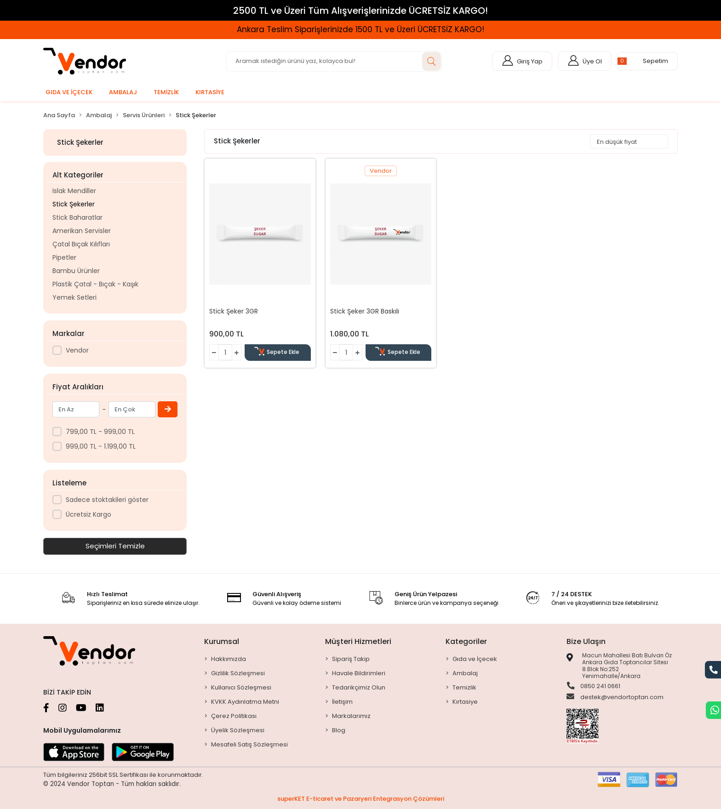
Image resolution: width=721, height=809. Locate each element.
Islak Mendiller (74, 190)
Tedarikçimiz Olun (358, 687)
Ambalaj (465, 673)
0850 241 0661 (593, 686)
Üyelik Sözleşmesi (237, 730)
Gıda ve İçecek (474, 659)
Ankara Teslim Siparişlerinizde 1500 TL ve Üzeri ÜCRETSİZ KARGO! (360, 29)
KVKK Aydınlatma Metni (245, 701)
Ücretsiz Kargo (88, 514)
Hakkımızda (228, 659)
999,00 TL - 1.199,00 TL (101, 446)
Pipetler (64, 257)
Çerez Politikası (234, 716)
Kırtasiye (465, 701)
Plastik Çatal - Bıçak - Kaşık (95, 284)
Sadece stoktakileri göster (107, 499)
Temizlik (464, 687)
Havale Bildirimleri (358, 673)
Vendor (77, 350)
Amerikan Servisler (81, 230)
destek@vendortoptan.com (615, 697)
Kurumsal (221, 641)
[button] (647, 61)
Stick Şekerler (73, 204)
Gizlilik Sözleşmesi (238, 673)
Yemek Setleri (74, 297)
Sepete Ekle (278, 352)
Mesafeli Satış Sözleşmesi (249, 744)
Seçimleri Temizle (115, 546)
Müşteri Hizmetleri (358, 641)
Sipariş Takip (351, 659)
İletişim (342, 701)
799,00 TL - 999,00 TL (100, 431)
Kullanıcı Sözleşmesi (241, 687)
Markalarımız (351, 716)
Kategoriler (466, 641)
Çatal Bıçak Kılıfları (81, 244)
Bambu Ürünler (76, 270)
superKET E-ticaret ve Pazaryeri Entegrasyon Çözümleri (360, 798)
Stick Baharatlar (77, 217)
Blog (338, 730)
